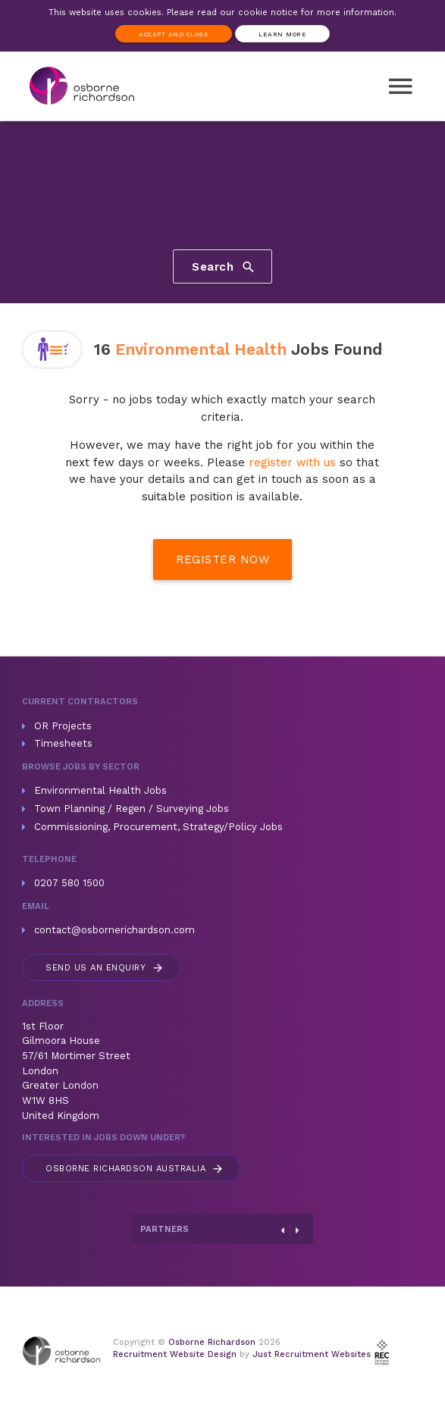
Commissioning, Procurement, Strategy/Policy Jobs (158, 826)
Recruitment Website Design (175, 1354)
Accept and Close (173, 34)
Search (224, 267)
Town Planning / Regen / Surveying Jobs (131, 808)
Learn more (282, 34)
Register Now (222, 559)
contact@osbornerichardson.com (114, 930)
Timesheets (63, 743)
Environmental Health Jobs (100, 790)
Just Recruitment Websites (311, 1354)
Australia (134, 1168)
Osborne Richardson (211, 1342)
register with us (292, 462)
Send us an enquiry (105, 967)
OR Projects (63, 726)
